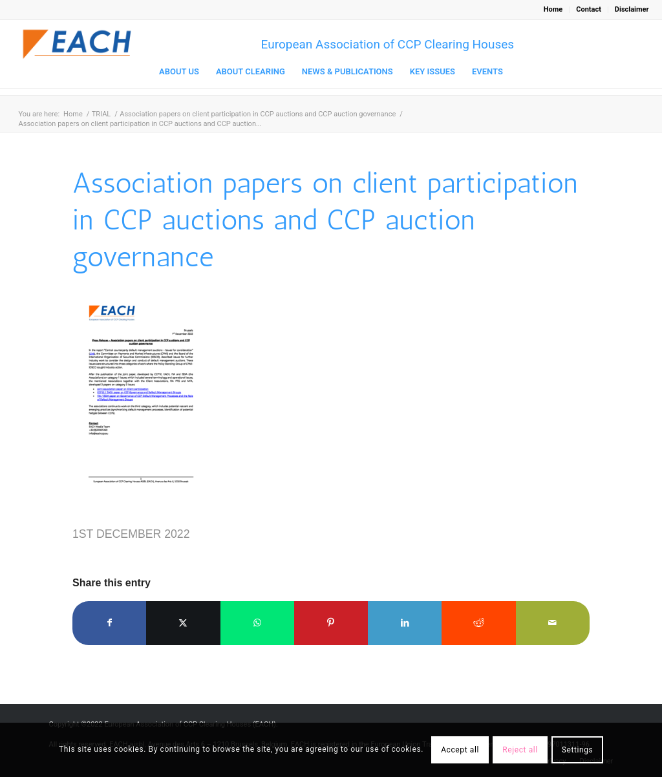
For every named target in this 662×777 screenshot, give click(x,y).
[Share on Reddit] (478, 622)
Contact (588, 9)
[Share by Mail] (553, 622)
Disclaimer (632, 9)
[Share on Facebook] (109, 622)
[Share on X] (183, 622)
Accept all (460, 749)
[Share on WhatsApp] (257, 622)
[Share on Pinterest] (331, 622)
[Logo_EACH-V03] (77, 44)
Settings (577, 749)
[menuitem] (553, 9)
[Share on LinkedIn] (405, 622)
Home (553, 9)
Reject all (520, 749)
